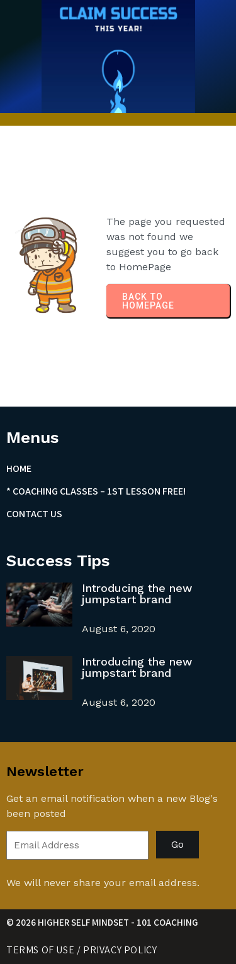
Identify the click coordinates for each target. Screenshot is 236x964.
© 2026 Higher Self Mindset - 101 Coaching (102, 922)
